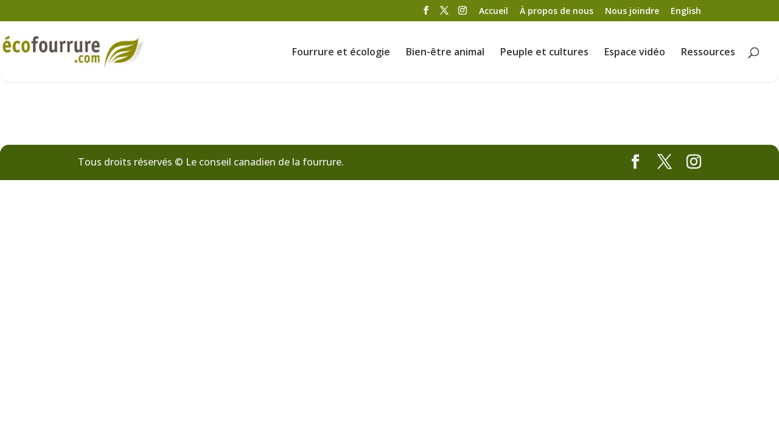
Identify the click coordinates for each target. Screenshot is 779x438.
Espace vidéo (634, 52)
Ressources (708, 52)
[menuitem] (686, 14)
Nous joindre (632, 11)
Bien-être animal (445, 52)
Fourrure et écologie (341, 52)
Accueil (493, 11)
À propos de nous (556, 11)
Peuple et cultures (544, 52)
